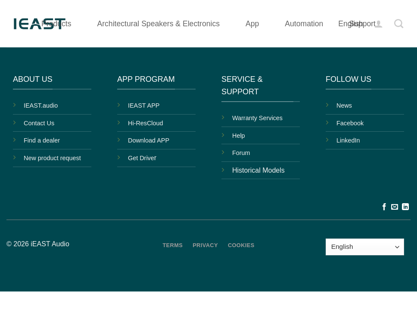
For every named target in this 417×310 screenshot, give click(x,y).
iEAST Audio (50, 244)
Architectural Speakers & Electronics (158, 23)
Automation (304, 23)
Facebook (350, 123)
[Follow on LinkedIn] (405, 207)
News (344, 105)
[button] (378, 23)
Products (56, 23)
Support (362, 23)
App (252, 23)
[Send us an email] (394, 207)
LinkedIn (348, 140)
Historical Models (258, 170)
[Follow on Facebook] (384, 207)
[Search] (398, 23)
